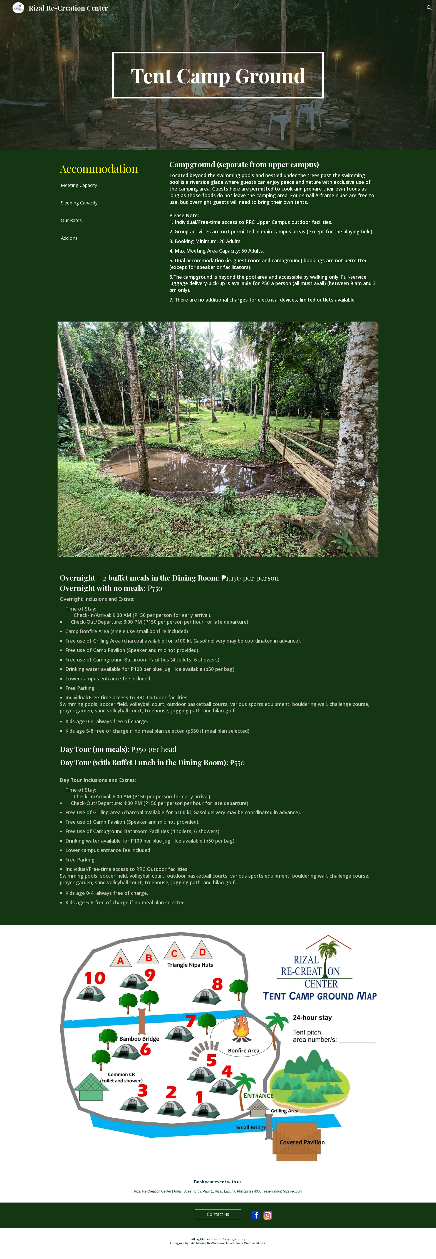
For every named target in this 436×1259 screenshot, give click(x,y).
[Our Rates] (71, 220)
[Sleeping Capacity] (79, 202)
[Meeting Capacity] (79, 185)
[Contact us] (218, 1214)
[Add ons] (69, 238)
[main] (218, 75)
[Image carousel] (218, 439)
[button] (429, 7)
